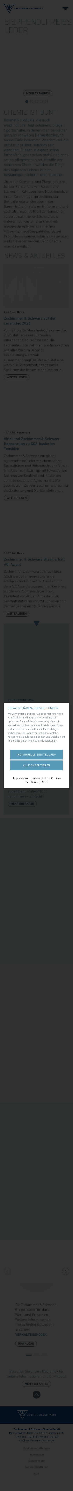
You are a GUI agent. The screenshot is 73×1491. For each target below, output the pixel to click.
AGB (44, 782)
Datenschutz (39, 778)
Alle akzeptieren (36, 765)
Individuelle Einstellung (36, 754)
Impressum (20, 778)
